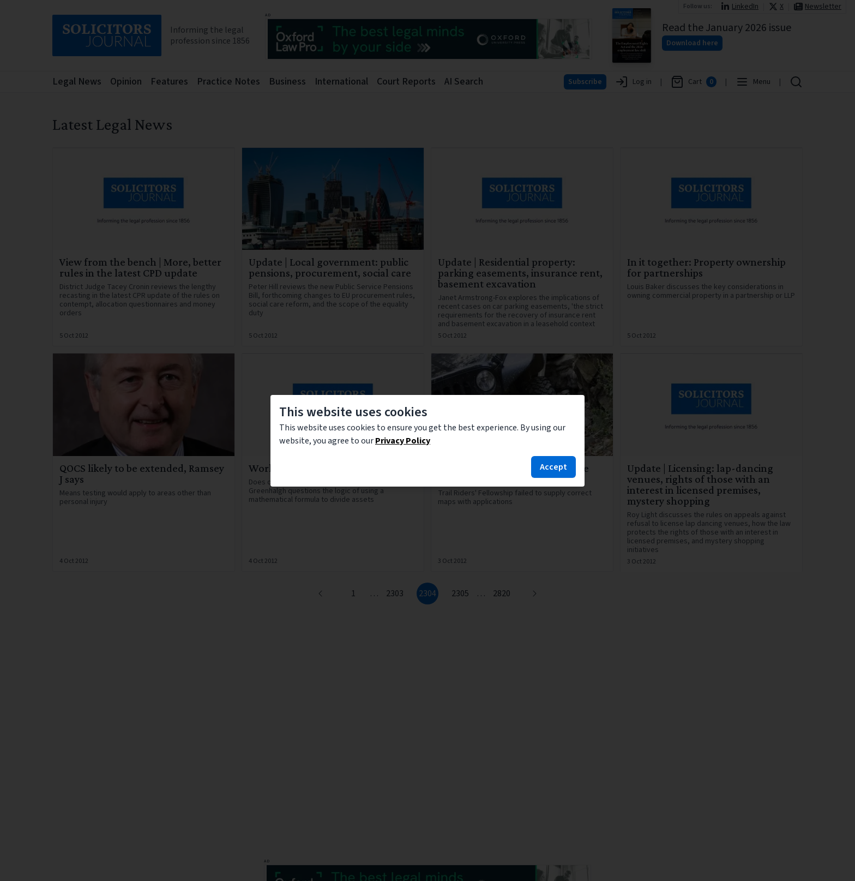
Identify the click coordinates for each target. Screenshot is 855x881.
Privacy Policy (402, 441)
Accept (553, 467)
